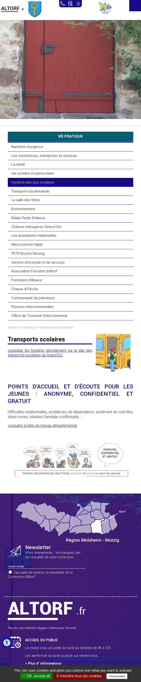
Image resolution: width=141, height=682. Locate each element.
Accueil (12, 327)
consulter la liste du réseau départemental (42, 425)
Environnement (23, 209)
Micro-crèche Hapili (26, 244)
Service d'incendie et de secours (38, 262)
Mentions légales (36, 628)
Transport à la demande (30, 191)
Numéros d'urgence (27, 147)
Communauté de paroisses (33, 298)
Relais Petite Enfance (28, 218)
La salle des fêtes (25, 200)
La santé (18, 164)
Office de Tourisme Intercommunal (39, 316)
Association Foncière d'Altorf (34, 271)
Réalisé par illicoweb (63, 628)
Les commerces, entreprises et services (44, 156)
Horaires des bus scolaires (32, 182)
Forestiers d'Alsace (26, 280)
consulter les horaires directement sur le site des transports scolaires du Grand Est (50, 353)
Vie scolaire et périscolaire (32, 173)
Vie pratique (28, 327)
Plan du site (15, 628)
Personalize (117, 676)
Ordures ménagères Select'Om (36, 227)
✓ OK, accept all (36, 676)
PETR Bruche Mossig (28, 253)
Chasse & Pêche (24, 289)
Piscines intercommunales (32, 307)
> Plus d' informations (43, 664)
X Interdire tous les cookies (79, 676)
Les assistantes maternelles (33, 235)
